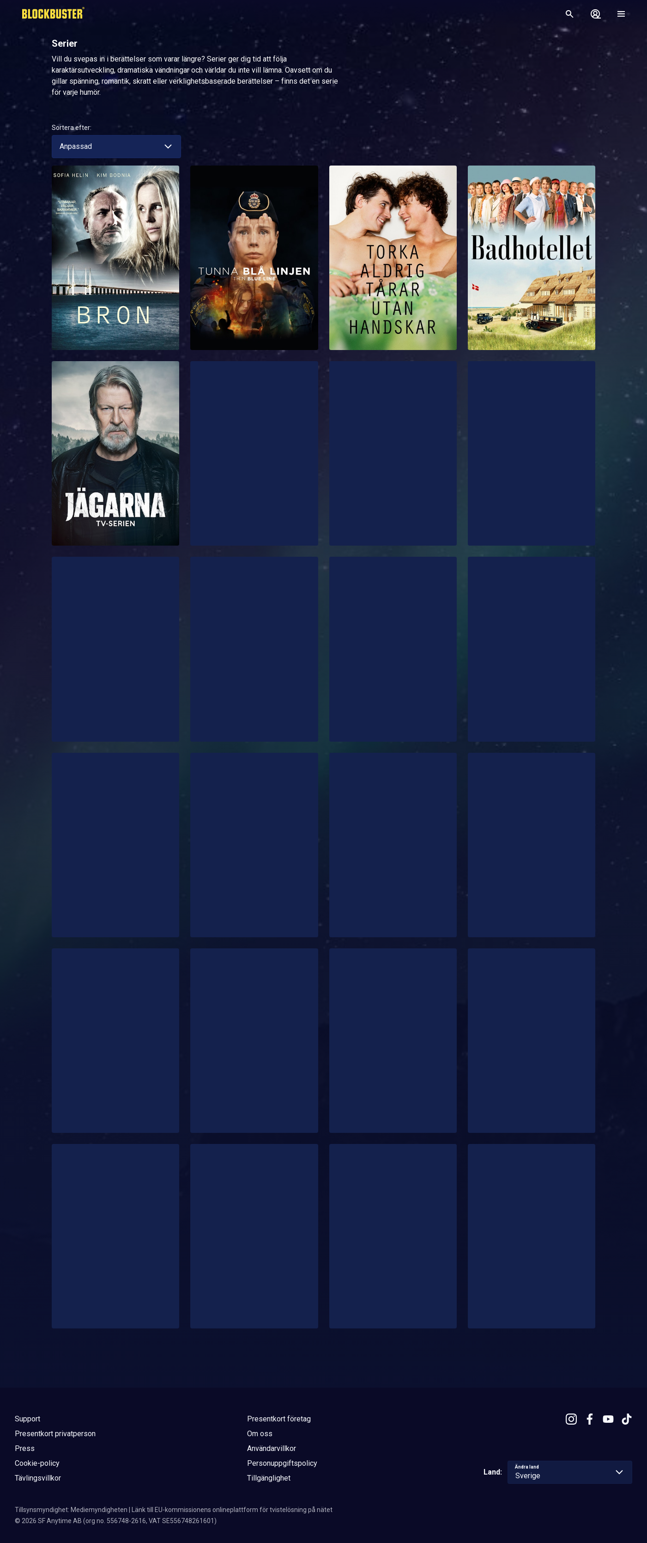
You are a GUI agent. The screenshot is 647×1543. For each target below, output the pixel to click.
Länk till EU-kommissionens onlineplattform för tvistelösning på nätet (232, 1509)
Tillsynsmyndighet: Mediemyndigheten (71, 1509)
